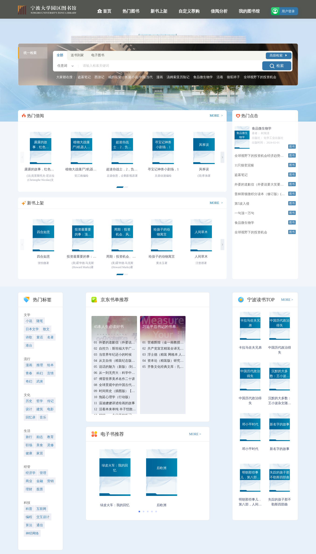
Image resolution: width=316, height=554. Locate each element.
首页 (104, 11)
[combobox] (64, 65)
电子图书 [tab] (97, 55)
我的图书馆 (249, 11)
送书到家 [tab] (77, 55)
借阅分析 (219, 11)
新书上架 (159, 11)
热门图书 (131, 11)
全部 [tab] (60, 55)
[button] (119, 187)
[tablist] (32, 64)
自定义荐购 (189, 11)
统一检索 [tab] (30, 53)
